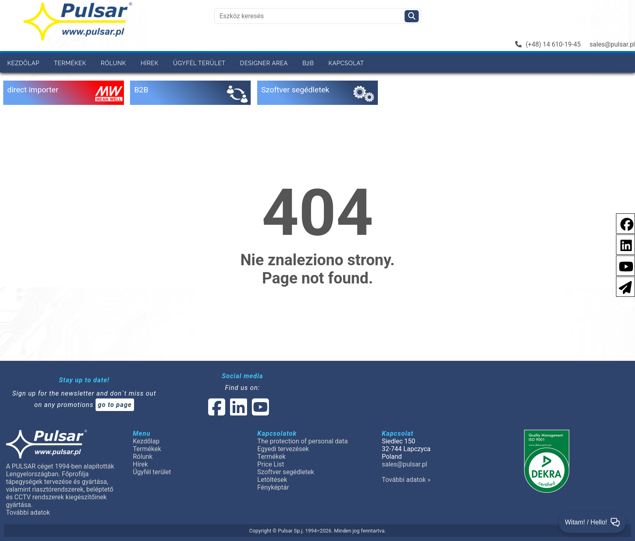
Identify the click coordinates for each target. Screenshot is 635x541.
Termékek (70, 63)
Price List (270, 464)
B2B (308, 63)
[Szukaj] (412, 16)
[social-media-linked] (238, 412)
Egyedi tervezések (283, 449)
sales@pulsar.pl (612, 44)
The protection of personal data (302, 441)
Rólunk (113, 63)
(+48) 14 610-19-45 (548, 44)
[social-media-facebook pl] (622, 223)
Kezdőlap (23, 63)
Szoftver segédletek (285, 472)
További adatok (28, 512)
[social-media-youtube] (623, 265)
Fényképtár (273, 487)
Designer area (264, 63)
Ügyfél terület (199, 63)
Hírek (149, 63)
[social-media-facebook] (217, 412)
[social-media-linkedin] (622, 244)
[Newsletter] (622, 286)
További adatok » (406, 479)
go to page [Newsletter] (115, 405)
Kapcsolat (346, 63)
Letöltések (272, 479)
